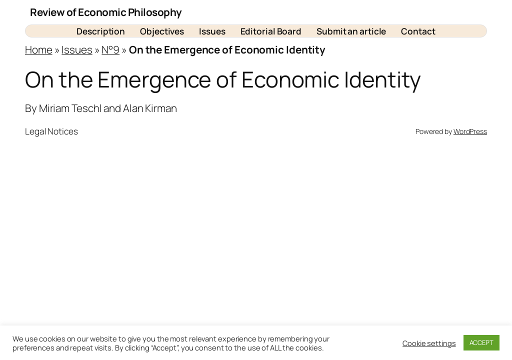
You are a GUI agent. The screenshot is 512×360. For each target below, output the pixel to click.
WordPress (470, 131)
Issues (77, 49)
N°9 (111, 49)
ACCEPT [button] (482, 342)
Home (38, 49)
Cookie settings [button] (429, 343)
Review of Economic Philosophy (106, 12)
